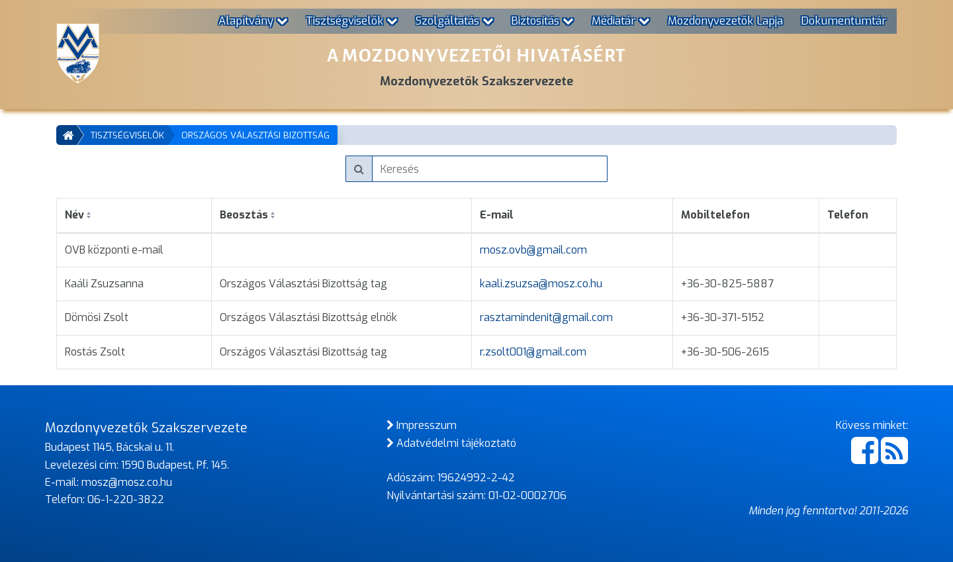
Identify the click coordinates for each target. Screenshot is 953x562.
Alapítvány (253, 20)
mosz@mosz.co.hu (126, 482)
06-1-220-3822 (125, 499)
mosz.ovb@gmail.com (533, 250)
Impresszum (421, 425)
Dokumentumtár (843, 20)
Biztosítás (542, 20)
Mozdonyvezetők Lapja (725, 20)
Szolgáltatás (455, 20)
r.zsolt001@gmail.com (533, 352)
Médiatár (621, 20)
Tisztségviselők (352, 20)
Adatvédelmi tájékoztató (451, 443)
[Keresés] (490, 169)
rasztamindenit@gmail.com (546, 317)
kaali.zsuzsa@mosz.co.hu (541, 284)
